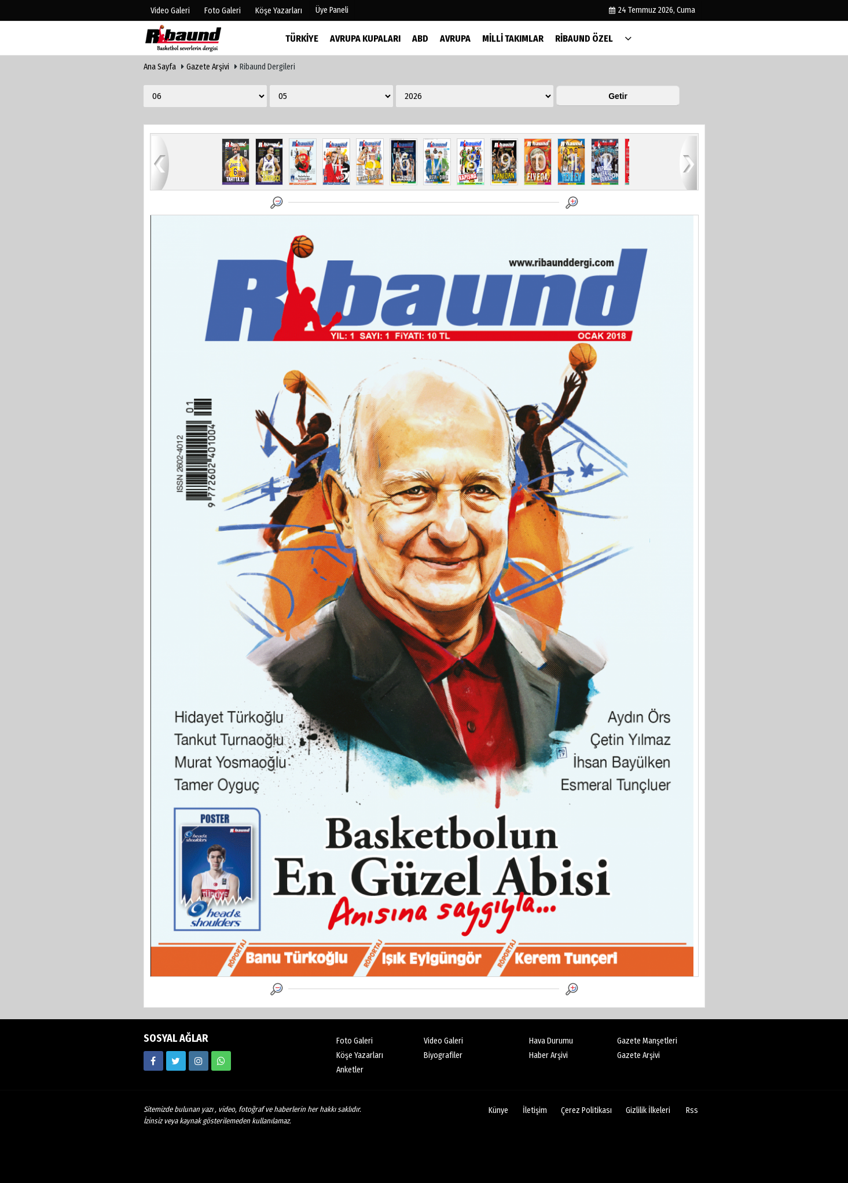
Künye (498, 1110)
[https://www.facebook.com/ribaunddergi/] (153, 1061)
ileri (688, 162)
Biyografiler (443, 1055)
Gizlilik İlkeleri (648, 1110)
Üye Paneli (331, 10)
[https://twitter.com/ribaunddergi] (176, 1061)
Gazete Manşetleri (647, 1041)
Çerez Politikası (586, 1110)
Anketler (350, 1070)
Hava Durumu (551, 1041)
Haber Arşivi (548, 1055)
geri (160, 162)
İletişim (535, 1110)
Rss (692, 1110)
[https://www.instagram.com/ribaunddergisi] (198, 1061)
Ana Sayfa (160, 67)
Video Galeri (443, 1041)
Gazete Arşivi (207, 67)
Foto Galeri (354, 1041)
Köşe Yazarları (359, 1055)
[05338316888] (221, 1061)
